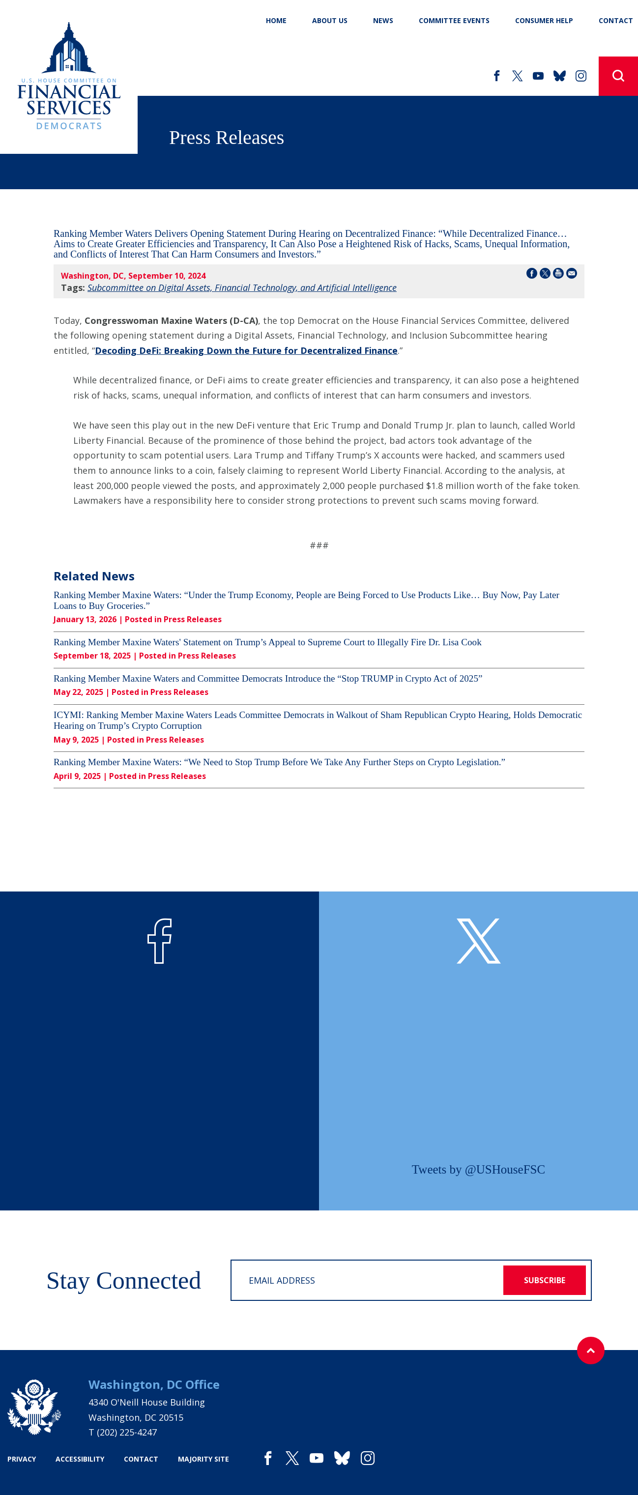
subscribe (544, 1280)
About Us (330, 20)
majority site (203, 1459)
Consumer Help (544, 20)
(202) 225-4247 (127, 1432)
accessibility (80, 1459)
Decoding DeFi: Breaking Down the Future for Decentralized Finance (246, 350)
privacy (21, 1459)
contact (141, 1459)
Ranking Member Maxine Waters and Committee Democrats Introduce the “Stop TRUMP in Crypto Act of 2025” (268, 678)
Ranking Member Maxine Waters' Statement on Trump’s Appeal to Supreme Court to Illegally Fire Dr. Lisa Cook (268, 642)
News (383, 20)
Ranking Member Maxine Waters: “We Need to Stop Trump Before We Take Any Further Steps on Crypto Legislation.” (279, 762)
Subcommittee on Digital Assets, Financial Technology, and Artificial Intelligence (242, 287)
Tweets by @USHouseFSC (478, 1169)
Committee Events (454, 20)
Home (276, 20)
